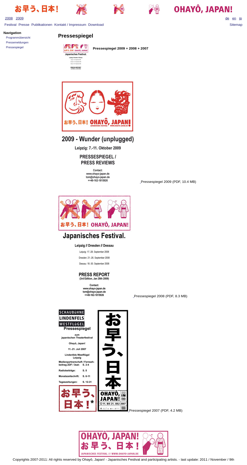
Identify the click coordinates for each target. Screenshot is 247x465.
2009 (20, 18)
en (234, 18)
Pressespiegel (15, 47)
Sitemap (236, 25)
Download (96, 25)
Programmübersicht (18, 37)
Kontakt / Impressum (70, 25)
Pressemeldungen (17, 42)
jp (240, 18)
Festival (11, 25)
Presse (23, 25)
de (227, 18)
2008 (9, 18)
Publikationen (41, 25)
